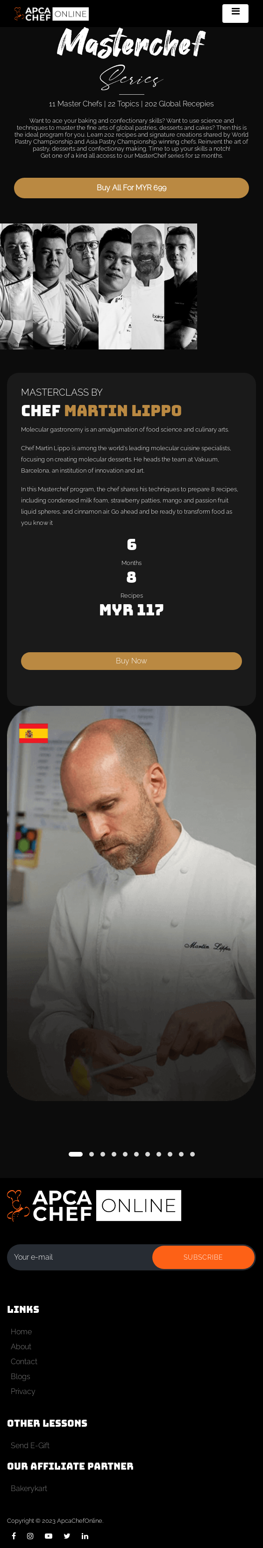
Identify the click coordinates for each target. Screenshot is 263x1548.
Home (21, 1331)
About (21, 1346)
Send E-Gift (30, 1445)
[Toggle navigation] (235, 13)
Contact (24, 1361)
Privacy (23, 1391)
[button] (75, 1154)
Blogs (20, 1376)
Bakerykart (29, 1488)
